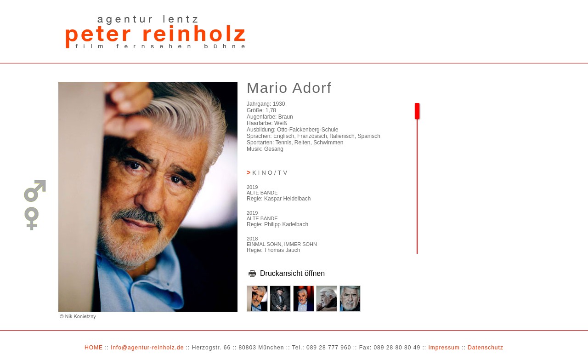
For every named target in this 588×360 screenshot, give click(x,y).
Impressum (443, 347)
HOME (94, 347)
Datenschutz (485, 347)
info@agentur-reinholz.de (147, 347)
